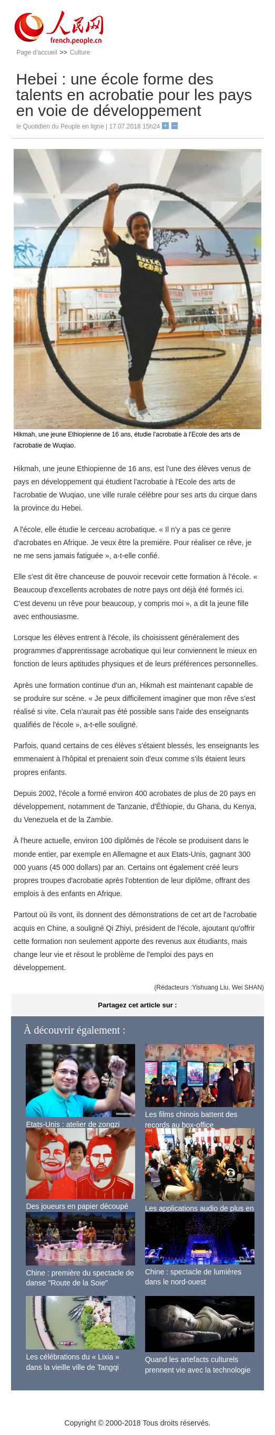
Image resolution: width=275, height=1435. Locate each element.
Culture (80, 52)
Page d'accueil (36, 52)
